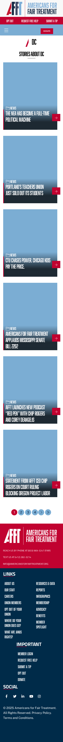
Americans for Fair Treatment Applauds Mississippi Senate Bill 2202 (27, 339)
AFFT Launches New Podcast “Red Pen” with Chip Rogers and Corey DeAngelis (25, 412)
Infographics (43, 596)
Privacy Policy (41, 713)
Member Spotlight (41, 624)
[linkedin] (23, 696)
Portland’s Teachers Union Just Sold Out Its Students (25, 189)
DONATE (46, 31)
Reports (40, 589)
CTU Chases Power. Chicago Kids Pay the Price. (28, 262)
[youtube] (31, 696)
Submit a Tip (51, 21)
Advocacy (41, 609)
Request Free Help (29, 21)
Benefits (40, 615)
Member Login (25, 653)
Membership (42, 602)
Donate (21, 679)
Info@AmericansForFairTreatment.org (25, 564)
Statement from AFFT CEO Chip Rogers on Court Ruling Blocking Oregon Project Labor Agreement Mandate (28, 489)
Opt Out (9, 21)
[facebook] (6, 696)
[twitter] (14, 696)
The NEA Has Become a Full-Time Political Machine (27, 115)
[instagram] (39, 696)
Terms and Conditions (18, 718)
